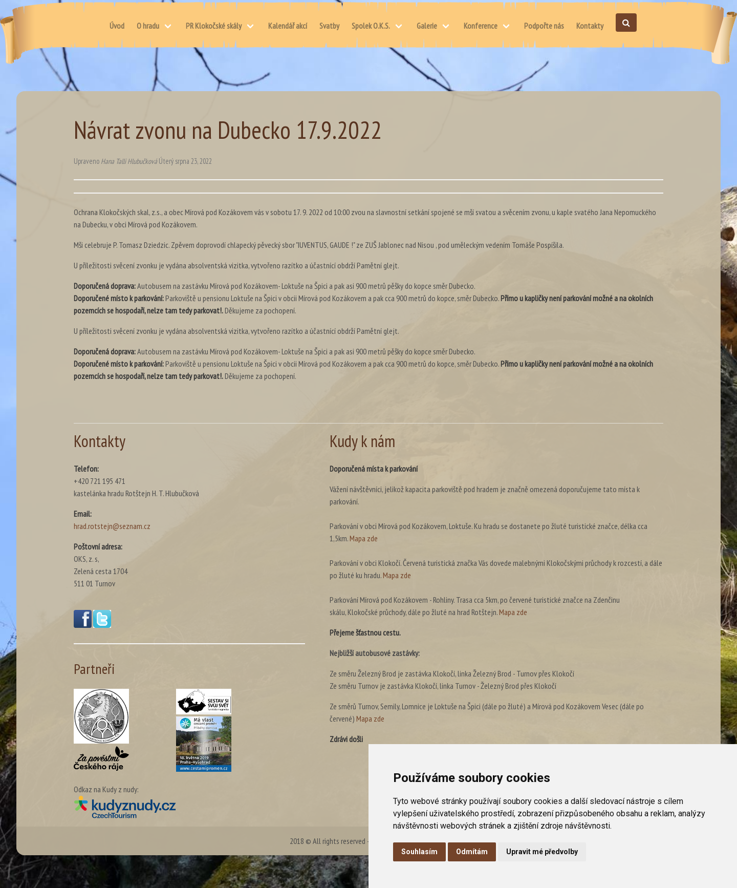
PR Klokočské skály (214, 25)
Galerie (427, 25)
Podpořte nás (544, 25)
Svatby (329, 25)
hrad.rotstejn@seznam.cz (112, 526)
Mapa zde (364, 538)
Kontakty (589, 25)
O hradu (148, 25)
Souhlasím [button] (419, 852)
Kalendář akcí (287, 25)
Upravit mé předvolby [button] (542, 852)
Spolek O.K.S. (371, 25)
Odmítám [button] (472, 852)
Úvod (117, 25)
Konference (480, 25)
